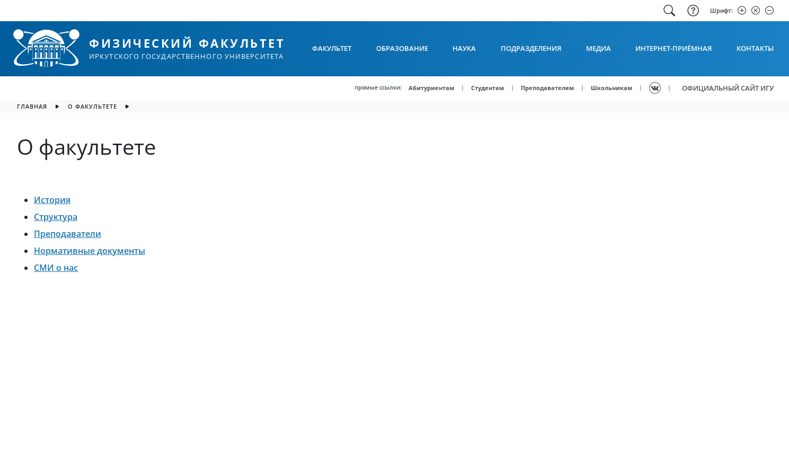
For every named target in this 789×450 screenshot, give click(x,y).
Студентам (487, 88)
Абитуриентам (431, 88)
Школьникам (611, 88)
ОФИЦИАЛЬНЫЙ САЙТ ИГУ (728, 88)
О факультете (92, 106)
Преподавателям (547, 88)
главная (32, 106)
